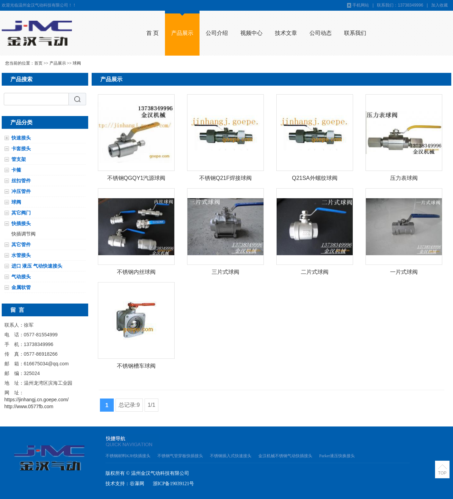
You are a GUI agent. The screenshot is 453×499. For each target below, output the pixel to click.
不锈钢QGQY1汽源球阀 (136, 178)
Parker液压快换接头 (337, 455)
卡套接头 (21, 148)
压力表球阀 (404, 178)
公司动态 (320, 33)
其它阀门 (21, 212)
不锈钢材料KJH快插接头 (127, 455)
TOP (442, 473)
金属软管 (21, 287)
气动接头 (21, 276)
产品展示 (182, 33)
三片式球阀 (225, 272)
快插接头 (21, 223)
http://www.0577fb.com (29, 406)
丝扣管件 (21, 180)
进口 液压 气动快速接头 (37, 266)
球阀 (77, 63)
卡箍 (16, 170)
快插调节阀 (23, 234)
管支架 (18, 159)
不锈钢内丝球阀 (136, 272)
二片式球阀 (315, 272)
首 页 (152, 33)
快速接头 (21, 138)
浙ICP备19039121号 (173, 483)
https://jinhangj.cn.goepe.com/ (36, 399)
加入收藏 (439, 5)
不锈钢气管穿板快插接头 (180, 455)
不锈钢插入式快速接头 (230, 455)
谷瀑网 (137, 483)
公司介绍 (217, 33)
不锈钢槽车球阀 (136, 366)
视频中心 (251, 33)
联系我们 (355, 33)
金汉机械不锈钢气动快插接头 (285, 455)
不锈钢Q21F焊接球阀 (225, 178)
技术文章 (286, 33)
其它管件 (21, 244)
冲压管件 (21, 191)
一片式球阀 (404, 272)
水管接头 (21, 255)
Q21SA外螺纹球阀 (315, 178)
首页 (38, 63)
